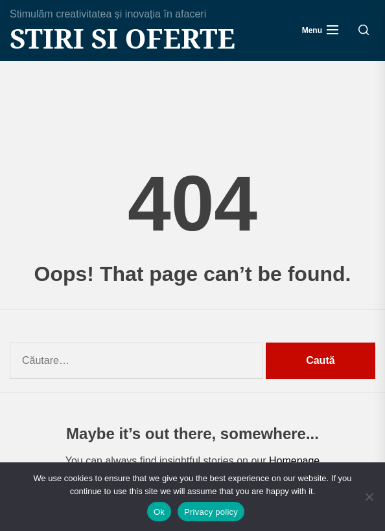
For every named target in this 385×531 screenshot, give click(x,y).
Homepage (294, 460)
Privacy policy (211, 512)
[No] (368, 496)
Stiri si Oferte (122, 38)
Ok (159, 512)
